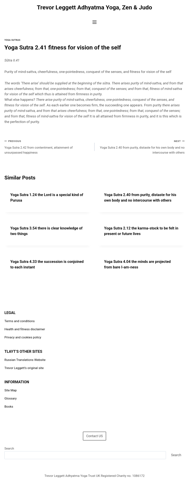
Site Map (10, 390)
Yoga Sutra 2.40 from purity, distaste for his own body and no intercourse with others (141, 146)
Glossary (10, 398)
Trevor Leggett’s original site (24, 368)
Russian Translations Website (24, 360)
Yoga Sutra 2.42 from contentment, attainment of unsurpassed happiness (47, 146)
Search (9, 448)
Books (8, 406)
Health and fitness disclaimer (24, 329)
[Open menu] (95, 22)
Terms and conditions (19, 321)
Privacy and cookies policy (22, 337)
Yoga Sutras (12, 40)
